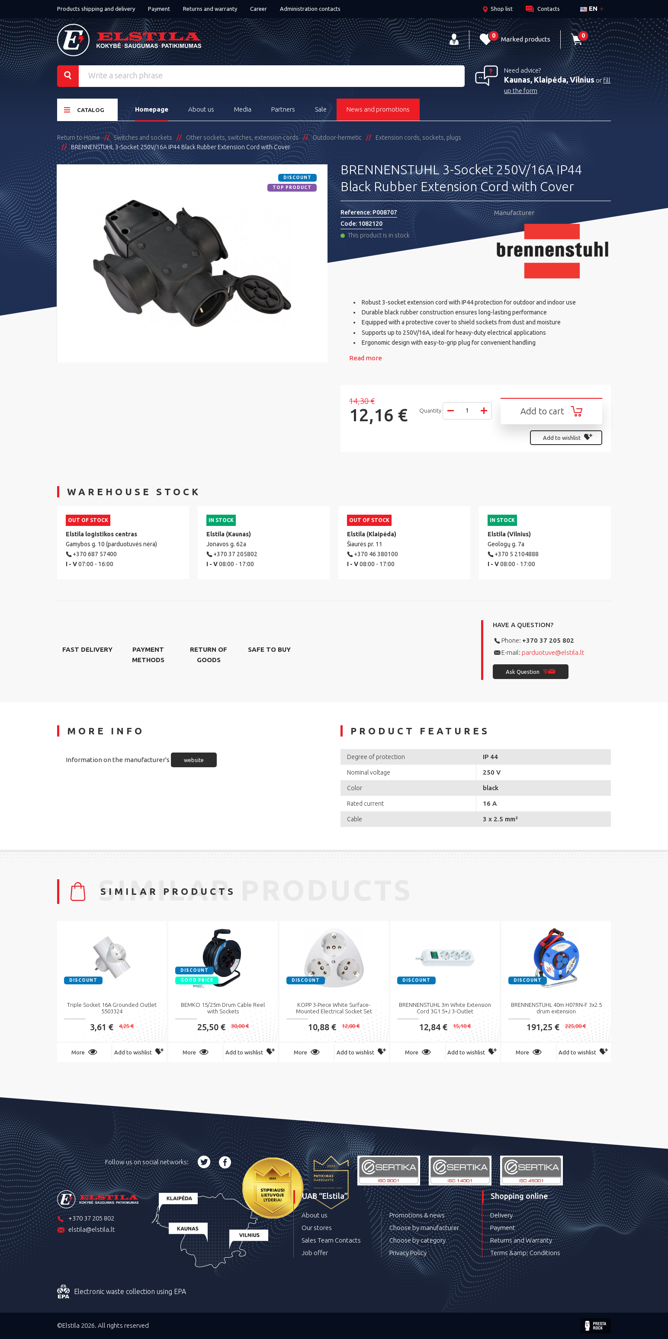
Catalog (84, 110)
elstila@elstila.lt (86, 1230)
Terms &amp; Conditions (525, 1252)
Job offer (315, 1252)
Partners (283, 109)
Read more (365, 358)
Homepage (151, 109)
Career (258, 9)
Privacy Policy (408, 1252)
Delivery (501, 1215)
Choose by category (417, 1240)
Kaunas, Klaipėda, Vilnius (549, 79)
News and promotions (378, 109)
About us (201, 109)
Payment (159, 9)
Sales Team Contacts (331, 1240)
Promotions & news (417, 1215)
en (588, 8)
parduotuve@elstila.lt (553, 652)
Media (242, 109)
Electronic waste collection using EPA (121, 1291)
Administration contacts (310, 9)
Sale (321, 109)
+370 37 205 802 (548, 640)
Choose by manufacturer (424, 1227)
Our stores (317, 1227)
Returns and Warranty (521, 1240)
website (194, 760)
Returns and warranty (210, 9)
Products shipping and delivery (96, 9)
